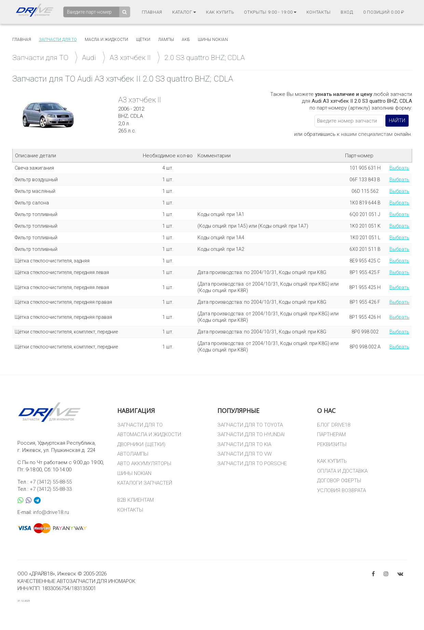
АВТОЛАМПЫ (132, 454)
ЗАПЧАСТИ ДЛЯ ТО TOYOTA (250, 425)
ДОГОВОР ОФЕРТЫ (339, 480)
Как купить (220, 12)
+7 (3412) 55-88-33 (51, 489)
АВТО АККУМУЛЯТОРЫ (144, 463)
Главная (152, 12)
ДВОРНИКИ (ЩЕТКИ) (141, 444)
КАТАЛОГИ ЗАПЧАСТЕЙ (144, 483)
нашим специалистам (367, 134)
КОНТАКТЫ (130, 510)
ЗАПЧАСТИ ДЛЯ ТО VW (244, 454)
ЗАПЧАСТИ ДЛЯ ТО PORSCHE (252, 463)
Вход (347, 12)
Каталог (184, 12)
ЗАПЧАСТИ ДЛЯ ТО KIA (244, 444)
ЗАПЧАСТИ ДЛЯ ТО (140, 425)
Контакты (318, 12)
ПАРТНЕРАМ (331, 434)
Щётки (143, 39)
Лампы (166, 39)
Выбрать (399, 168)
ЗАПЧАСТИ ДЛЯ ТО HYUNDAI (251, 434)
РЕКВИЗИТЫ (331, 444)
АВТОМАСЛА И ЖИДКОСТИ (149, 434)
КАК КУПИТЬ (332, 461)
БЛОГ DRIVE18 (333, 425)
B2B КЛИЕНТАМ (135, 500)
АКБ (186, 39)
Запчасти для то (58, 39)
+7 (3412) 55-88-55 (51, 482)
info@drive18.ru (51, 512)
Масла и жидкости (106, 39)
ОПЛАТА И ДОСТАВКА (342, 471)
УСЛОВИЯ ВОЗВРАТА (341, 490)
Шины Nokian (213, 39)
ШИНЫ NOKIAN (134, 473)
